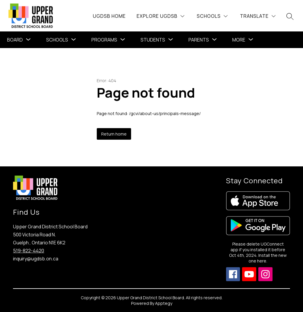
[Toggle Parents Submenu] (214, 40)
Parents (198, 39)
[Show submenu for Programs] (104, 39)
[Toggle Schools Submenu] (73, 40)
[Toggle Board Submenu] (28, 40)
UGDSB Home (109, 16)
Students (153, 39)
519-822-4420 (28, 250)
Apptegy (163, 303)
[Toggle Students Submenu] (170, 40)
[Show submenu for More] (238, 39)
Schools (57, 39)
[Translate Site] (257, 16)
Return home (114, 134)
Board (15, 39)
